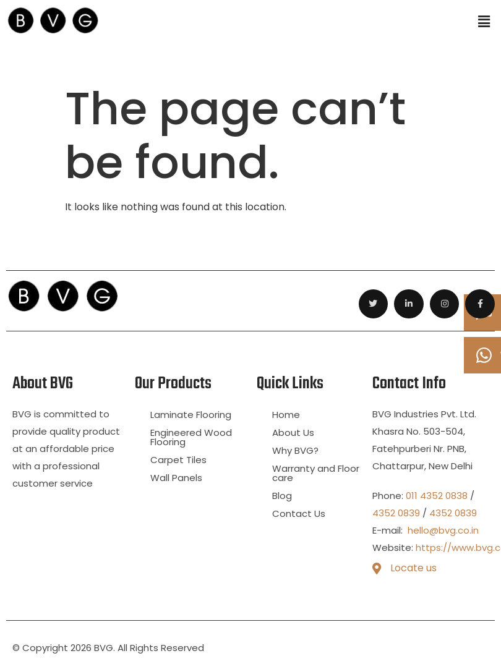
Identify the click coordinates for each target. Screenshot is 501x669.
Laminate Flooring (190, 414)
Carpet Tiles (178, 459)
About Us (293, 432)
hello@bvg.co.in (442, 530)
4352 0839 (396, 512)
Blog (282, 495)
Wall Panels (176, 477)
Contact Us (298, 513)
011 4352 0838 (437, 495)
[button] (484, 22)
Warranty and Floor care (315, 473)
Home (286, 414)
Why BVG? (295, 450)
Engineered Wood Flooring (191, 437)
